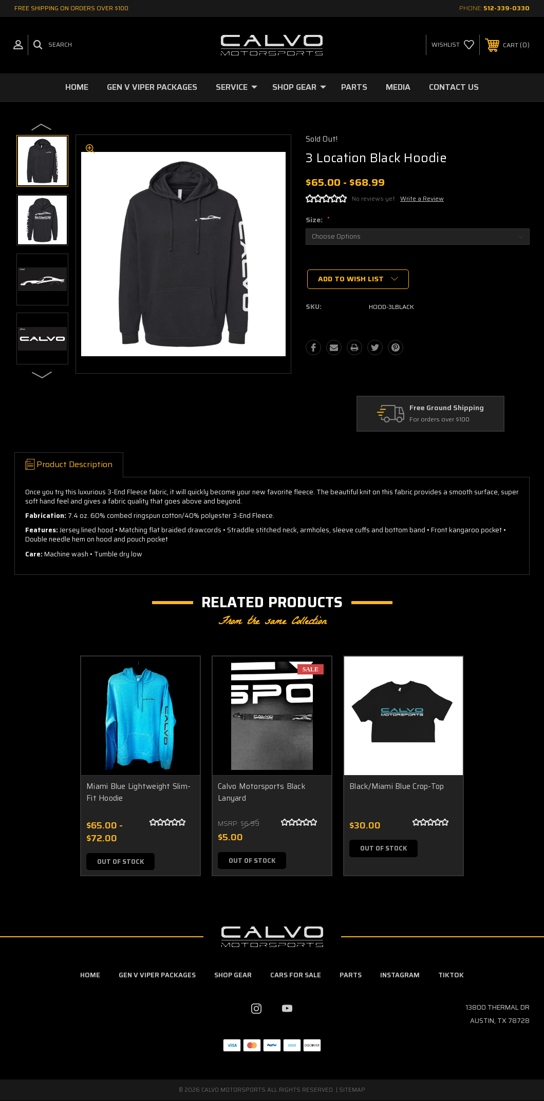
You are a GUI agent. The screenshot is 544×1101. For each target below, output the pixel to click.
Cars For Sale (295, 975)
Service (236, 87)
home (90, 975)
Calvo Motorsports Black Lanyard (262, 792)
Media (398, 87)
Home (76, 87)
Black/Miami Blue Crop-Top (396, 786)
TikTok (451, 975)
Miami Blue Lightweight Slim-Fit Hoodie (138, 792)
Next (42, 374)
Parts (354, 87)
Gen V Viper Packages (152, 87)
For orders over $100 (439, 420)
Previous (42, 126)
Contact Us (454, 87)
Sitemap (352, 1090)
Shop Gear (299, 87)
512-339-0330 (506, 8)
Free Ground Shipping (446, 408)
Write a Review (422, 198)
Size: (318, 219)
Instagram (400, 975)
